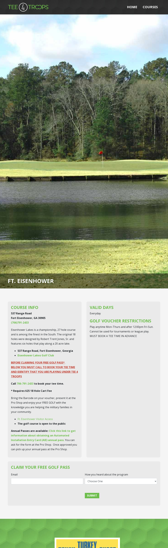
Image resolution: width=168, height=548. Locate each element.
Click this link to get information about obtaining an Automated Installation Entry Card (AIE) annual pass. (43, 435)
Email (14, 474)
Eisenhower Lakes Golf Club (36, 355)
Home (132, 7)
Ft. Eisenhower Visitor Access (35, 419)
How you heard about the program (106, 474)
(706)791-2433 (20, 322)
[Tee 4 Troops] (28, 7)
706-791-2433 (25, 383)
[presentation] (36, 493)
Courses (150, 7)
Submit (92, 495)
